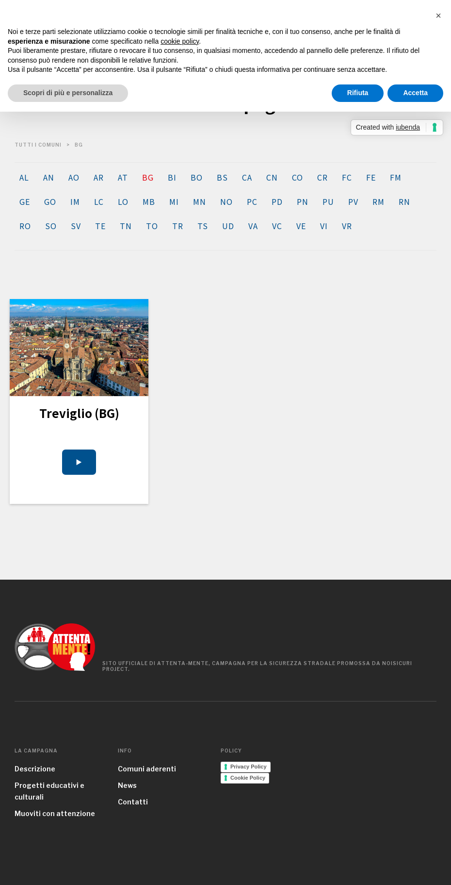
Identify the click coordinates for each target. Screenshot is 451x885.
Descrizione (35, 769)
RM (378, 201)
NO (226, 201)
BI (172, 177)
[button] (438, 15)
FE (370, 177)
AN (48, 177)
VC (277, 226)
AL (24, 177)
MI (173, 201)
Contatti (133, 802)
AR (98, 177)
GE (24, 201)
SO (50, 226)
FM (395, 177)
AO (73, 177)
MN (199, 201)
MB (149, 201)
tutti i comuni (38, 145)
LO (123, 201)
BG (147, 177)
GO (50, 201)
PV (353, 201)
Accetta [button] (415, 93)
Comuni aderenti (147, 769)
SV (76, 226)
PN (302, 201)
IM (75, 201)
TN (125, 226)
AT (123, 177)
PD (277, 201)
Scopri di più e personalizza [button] (68, 93)
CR (322, 177)
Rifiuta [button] (358, 93)
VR (347, 226)
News (127, 785)
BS (222, 177)
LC (98, 201)
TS (202, 226)
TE (100, 226)
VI (323, 226)
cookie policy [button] (180, 41)
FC (347, 177)
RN (404, 201)
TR (177, 226)
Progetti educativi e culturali (49, 791)
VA (253, 226)
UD (228, 226)
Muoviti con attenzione (55, 813)
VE (301, 226)
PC (252, 201)
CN (271, 177)
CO (297, 177)
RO (25, 226)
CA (247, 177)
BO (196, 177)
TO (152, 226)
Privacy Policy (248, 766)
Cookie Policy (247, 778)
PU (328, 201)
